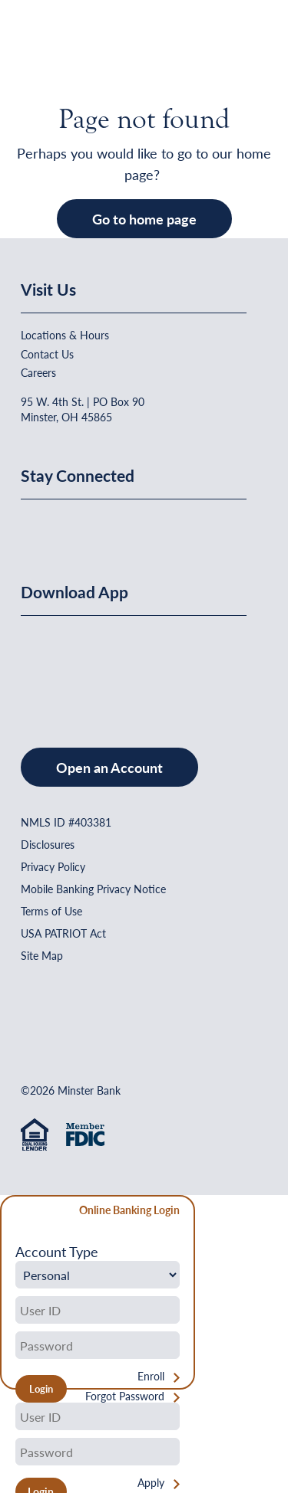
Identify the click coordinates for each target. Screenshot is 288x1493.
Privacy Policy (53, 866)
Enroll (150, 1376)
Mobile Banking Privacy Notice (93, 888)
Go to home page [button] (144, 218)
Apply (150, 1482)
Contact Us (47, 354)
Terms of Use (51, 910)
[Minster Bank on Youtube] (111, 525)
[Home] (52, 50)
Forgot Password (124, 1396)
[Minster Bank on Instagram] (147, 525)
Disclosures (47, 844)
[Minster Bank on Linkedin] (73, 525)
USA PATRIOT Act (63, 933)
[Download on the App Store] (61, 666)
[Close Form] (20, 1212)
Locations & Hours (65, 334)
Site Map (42, 955)
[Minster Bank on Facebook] (36, 525)
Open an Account (109, 767)
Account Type (56, 1252)
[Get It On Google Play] (146, 666)
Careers (38, 372)
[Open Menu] (237, 50)
